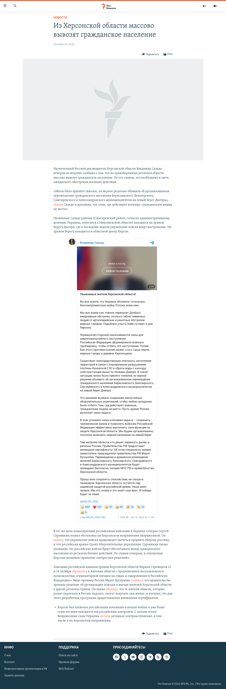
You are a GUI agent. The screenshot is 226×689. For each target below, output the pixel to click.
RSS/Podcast (66, 669)
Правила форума (69, 662)
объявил (112, 589)
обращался (80, 571)
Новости (60, 17)
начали (105, 616)
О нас (7, 655)
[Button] (150, 54)
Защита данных (14, 675)
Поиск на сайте (68, 655)
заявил (58, 204)
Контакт (9, 662)
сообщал (137, 580)
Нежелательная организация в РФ (25, 669)
